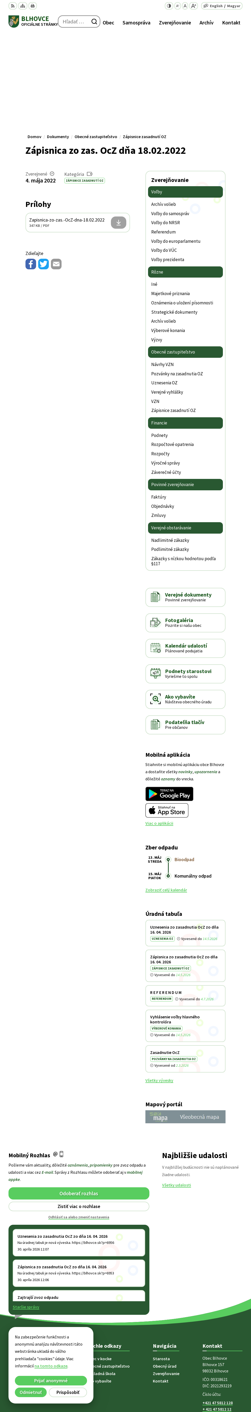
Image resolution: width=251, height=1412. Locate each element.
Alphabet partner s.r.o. (177, 1383)
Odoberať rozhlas (78, 1094)
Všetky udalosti (176, 1086)
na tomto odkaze (44, 1365)
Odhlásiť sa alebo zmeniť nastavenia (78, 1118)
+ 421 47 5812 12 (216, 1310)
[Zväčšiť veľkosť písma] (193, 6)
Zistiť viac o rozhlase (79, 1108)
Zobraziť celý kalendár (166, 791)
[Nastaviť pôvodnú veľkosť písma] (185, 6)
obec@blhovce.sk (218, 1323)
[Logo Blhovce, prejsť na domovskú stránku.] (33, 21)
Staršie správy (26, 1208)
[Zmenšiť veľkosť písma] (177, 6)
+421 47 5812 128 (217, 1304)
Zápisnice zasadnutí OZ (84, 82)
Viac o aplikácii (159, 724)
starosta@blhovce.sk (222, 1329)
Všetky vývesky (159, 981)
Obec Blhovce (185, 1390)
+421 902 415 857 (217, 1317)
